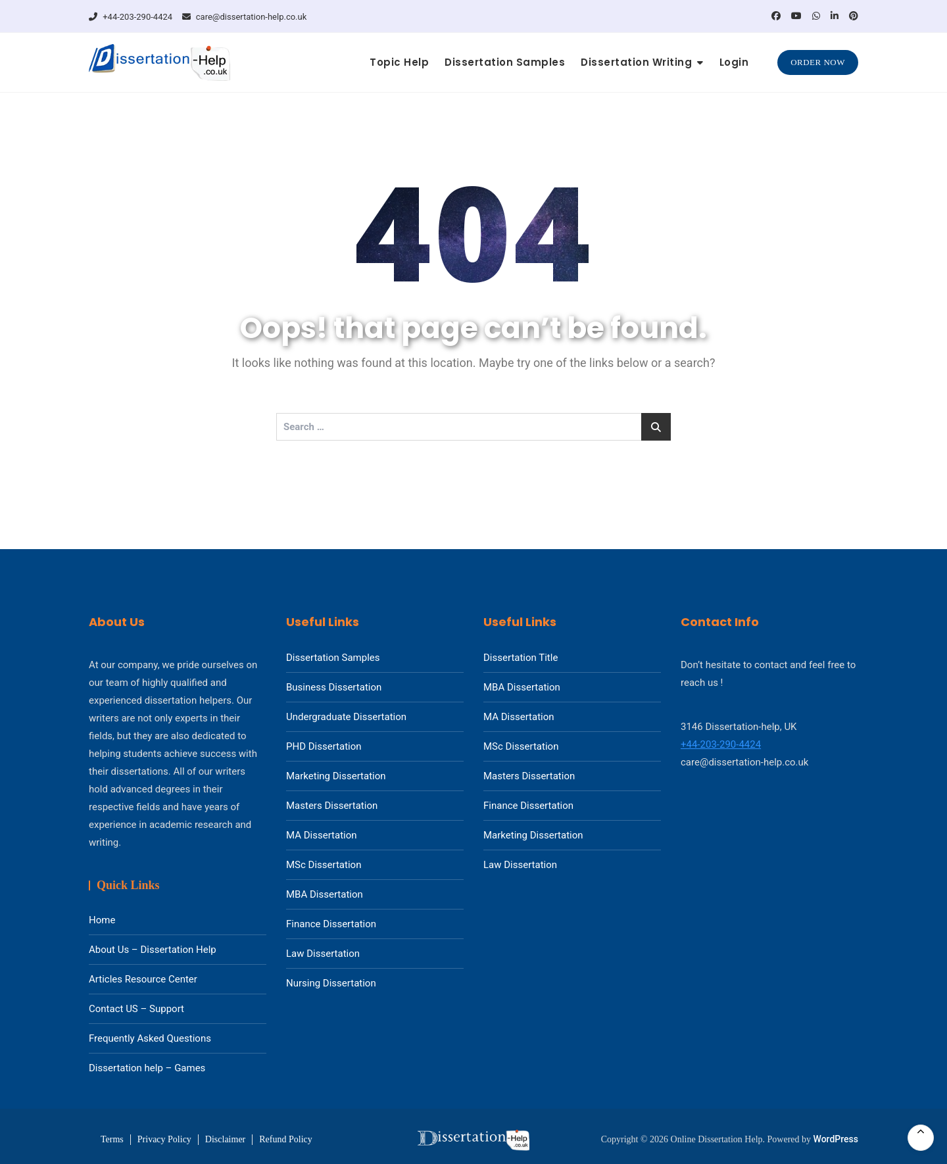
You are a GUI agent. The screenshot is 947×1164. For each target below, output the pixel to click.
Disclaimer (225, 1139)
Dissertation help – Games (147, 1068)
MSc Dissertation (323, 865)
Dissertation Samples (505, 62)
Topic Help (399, 62)
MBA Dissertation (324, 894)
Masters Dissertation (331, 806)
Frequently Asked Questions (150, 1038)
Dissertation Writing (636, 62)
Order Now (817, 62)
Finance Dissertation (331, 924)
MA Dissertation (321, 835)
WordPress (835, 1139)
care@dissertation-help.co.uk (244, 17)
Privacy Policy (164, 1139)
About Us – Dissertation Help (152, 950)
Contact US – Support (136, 1009)
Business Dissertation (333, 687)
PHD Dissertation (324, 746)
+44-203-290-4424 (130, 17)
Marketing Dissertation (336, 776)
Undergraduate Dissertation (346, 717)
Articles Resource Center (143, 979)
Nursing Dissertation (331, 983)
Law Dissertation (323, 953)
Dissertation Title (520, 658)
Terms (112, 1139)
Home (102, 920)
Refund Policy (285, 1139)
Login (734, 62)
